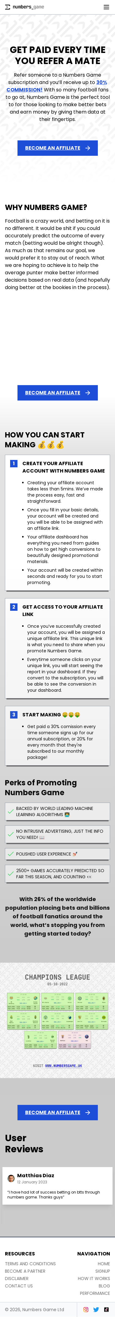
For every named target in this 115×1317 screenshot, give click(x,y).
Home (104, 1264)
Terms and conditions (30, 1264)
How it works (94, 1278)
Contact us (19, 1286)
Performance (95, 1293)
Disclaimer (17, 1278)
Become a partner (25, 1271)
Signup (102, 1271)
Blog (104, 1286)
